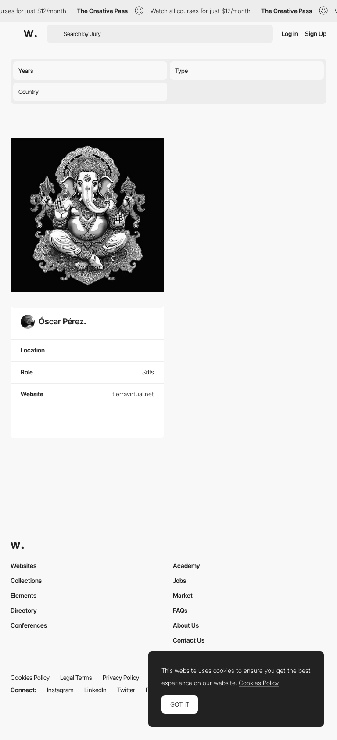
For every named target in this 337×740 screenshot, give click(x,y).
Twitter (126, 689)
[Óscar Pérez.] (53, 322)
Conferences (29, 625)
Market (183, 595)
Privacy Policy (121, 677)
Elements (23, 595)
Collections (26, 580)
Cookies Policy (30, 677)
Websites (23, 565)
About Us (186, 625)
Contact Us (188, 640)
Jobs (179, 580)
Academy (186, 565)
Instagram (60, 689)
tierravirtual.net (133, 394)
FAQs (180, 610)
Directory (24, 610)
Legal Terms (76, 677)
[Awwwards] (30, 33)
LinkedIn (95, 689)
